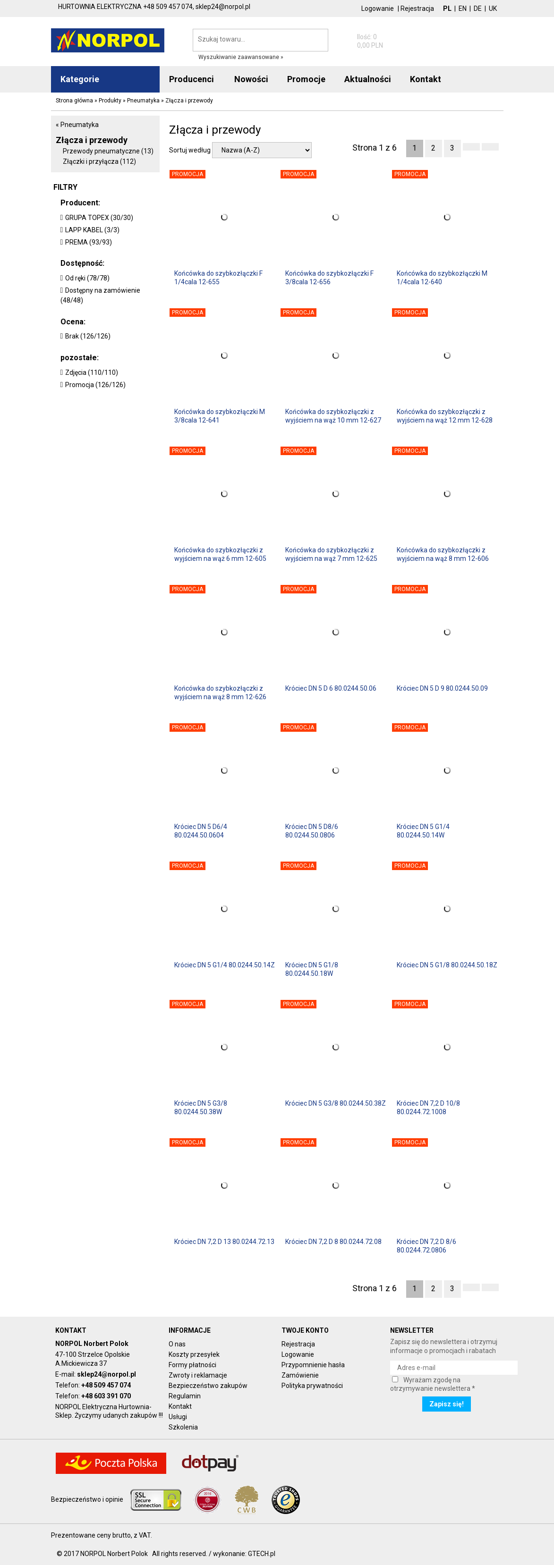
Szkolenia (183, 1427)
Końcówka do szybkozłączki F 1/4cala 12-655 (218, 278)
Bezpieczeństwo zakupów (208, 1385)
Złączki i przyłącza (99, 161)
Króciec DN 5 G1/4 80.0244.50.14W (423, 831)
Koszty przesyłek (194, 1354)
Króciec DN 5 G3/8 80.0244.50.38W (200, 1108)
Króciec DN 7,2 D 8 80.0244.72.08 (333, 1241)
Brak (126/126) (88, 336)
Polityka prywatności (312, 1385)
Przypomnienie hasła (313, 1365)
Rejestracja (417, 8)
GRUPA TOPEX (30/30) (99, 217)
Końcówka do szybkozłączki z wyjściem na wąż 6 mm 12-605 (220, 554)
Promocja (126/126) (95, 385)
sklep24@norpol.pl (106, 1374)
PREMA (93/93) (88, 242)
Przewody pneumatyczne (108, 151)
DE (478, 8)
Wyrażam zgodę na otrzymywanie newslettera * (432, 1384)
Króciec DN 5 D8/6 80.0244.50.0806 (311, 831)
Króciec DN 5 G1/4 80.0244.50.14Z (224, 965)
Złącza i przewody (92, 140)
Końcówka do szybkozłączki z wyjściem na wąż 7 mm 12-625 (331, 554)
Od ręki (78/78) (87, 278)
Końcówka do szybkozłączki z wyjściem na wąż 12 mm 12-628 (445, 416)
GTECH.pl (261, 1553)
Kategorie (79, 79)
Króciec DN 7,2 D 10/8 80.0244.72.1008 (428, 1108)
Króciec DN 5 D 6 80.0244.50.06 (330, 688)
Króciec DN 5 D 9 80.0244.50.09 (442, 688)
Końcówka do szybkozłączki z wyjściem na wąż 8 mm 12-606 (443, 554)
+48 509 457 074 (106, 1385)
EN (463, 8)
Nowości (251, 79)
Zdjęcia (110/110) (91, 372)
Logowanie (377, 8)
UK (493, 8)
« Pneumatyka (77, 124)
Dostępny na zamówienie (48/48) (100, 295)
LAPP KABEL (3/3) (92, 230)
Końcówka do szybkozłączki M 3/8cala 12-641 (219, 416)
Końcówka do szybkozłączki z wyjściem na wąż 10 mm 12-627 (333, 416)
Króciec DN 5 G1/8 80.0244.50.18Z (447, 965)
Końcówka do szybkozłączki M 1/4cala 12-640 (442, 278)
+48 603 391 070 (106, 1396)
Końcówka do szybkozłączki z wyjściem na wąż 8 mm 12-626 (220, 693)
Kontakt (180, 1406)
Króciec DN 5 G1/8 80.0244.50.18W (311, 969)
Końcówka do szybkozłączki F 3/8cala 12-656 (329, 278)
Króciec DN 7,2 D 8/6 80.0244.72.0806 (426, 1246)
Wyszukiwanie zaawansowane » (240, 57)
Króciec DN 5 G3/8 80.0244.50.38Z (335, 1103)
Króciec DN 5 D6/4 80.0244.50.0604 (200, 831)
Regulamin (185, 1396)
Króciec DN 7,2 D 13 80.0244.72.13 (224, 1241)
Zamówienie (300, 1375)
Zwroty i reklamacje (198, 1375)
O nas (177, 1344)
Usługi (178, 1417)
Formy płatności (192, 1365)
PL (447, 8)
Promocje (306, 79)
